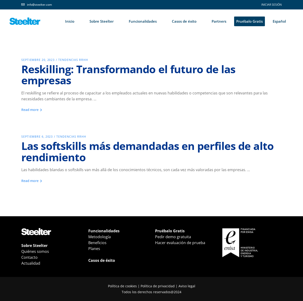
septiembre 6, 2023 (37, 137)
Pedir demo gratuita (173, 236)
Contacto (29, 257)
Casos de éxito (101, 260)
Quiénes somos (35, 251)
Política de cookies (122, 286)
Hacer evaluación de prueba (180, 242)
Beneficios (97, 242)
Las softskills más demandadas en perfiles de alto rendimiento (147, 151)
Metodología (99, 236)
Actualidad (30, 263)
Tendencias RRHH (73, 60)
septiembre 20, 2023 (38, 60)
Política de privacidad (158, 286)
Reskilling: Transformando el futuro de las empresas (128, 74)
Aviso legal (186, 286)
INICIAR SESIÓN (271, 5)
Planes (94, 248)
